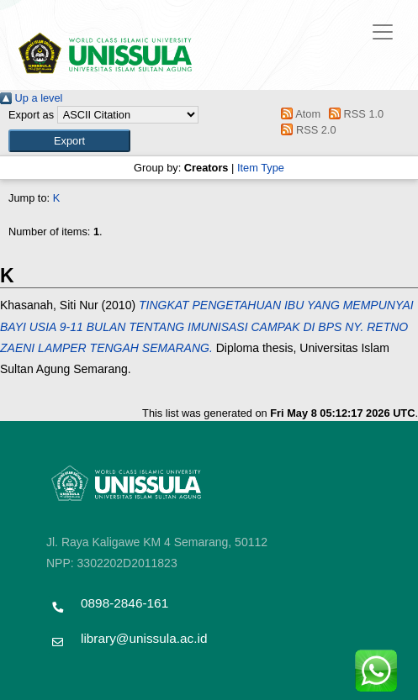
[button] (69, 140)
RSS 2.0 (306, 130)
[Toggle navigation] (382, 32)
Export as (31, 114)
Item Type (260, 167)
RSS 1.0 (354, 114)
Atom (298, 114)
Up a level (31, 98)
